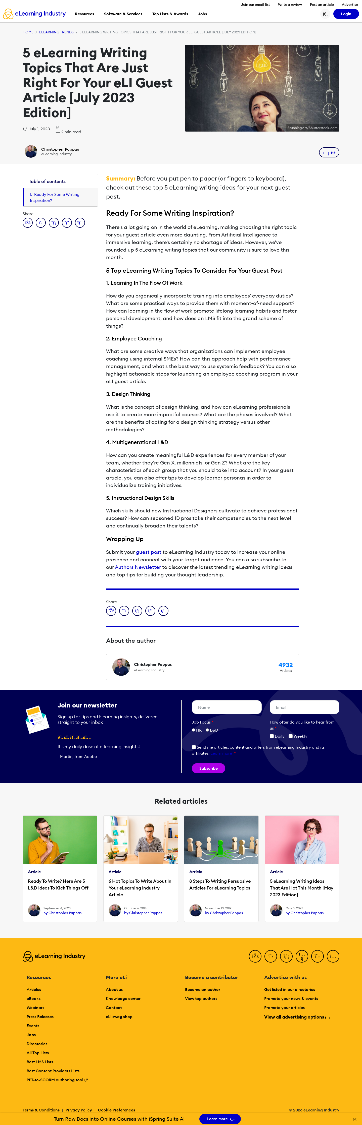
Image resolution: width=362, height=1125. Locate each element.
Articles (34, 989)
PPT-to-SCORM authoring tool (57, 1079)
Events (33, 1025)
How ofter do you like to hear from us (302, 725)
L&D (214, 730)
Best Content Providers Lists (53, 1070)
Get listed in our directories (289, 989)
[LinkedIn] (286, 956)
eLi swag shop (119, 1016)
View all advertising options (296, 1017)
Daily (277, 736)
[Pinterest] (317, 956)
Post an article (322, 4)
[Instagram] (333, 956)
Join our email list (255, 4)
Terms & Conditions (41, 1109)
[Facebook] (255, 956)
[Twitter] (270, 956)
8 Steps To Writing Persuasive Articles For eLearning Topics (220, 884)
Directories (37, 1043)
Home (28, 32)
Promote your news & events (291, 998)
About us (114, 989)
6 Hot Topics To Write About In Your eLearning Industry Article (140, 888)
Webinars (35, 1007)
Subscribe (208, 768)
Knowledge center (123, 998)
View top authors (201, 998)
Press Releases (40, 1016)
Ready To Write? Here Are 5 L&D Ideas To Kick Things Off (58, 884)
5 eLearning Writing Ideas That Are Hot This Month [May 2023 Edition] (301, 888)
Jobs (31, 1034)
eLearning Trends (56, 32)
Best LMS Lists (40, 1061)
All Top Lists (38, 1052)
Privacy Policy (79, 1109)
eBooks (33, 998)
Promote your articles (284, 1007)
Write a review (290, 4)
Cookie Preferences (116, 1109)
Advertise (350, 4)
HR (199, 730)
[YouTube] (302, 956)
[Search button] (325, 14)
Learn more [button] (221, 753)
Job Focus (202, 722)
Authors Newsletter (138, 567)
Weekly (298, 736)
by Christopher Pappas (62, 913)
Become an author (202, 989)
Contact (114, 1007)
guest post (148, 552)
